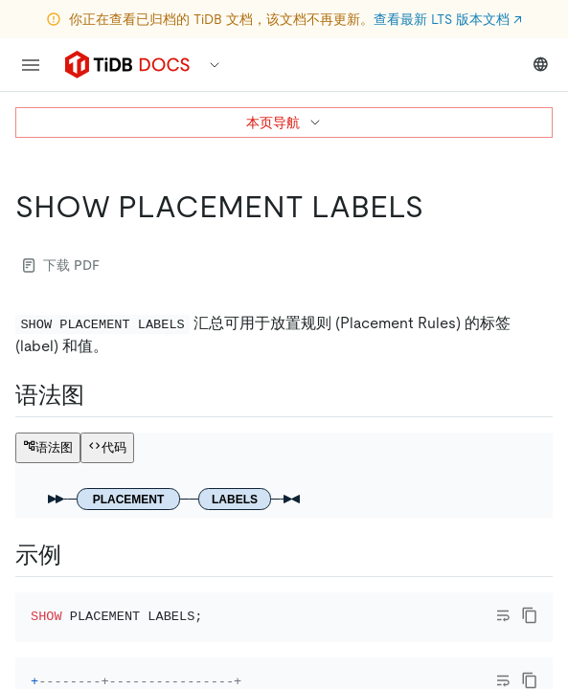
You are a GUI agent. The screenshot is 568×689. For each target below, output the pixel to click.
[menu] (30, 65)
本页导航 (284, 122)
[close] (530, 579)
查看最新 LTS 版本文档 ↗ (448, 19)
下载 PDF (61, 265)
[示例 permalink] (76, 555)
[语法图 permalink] (99, 395)
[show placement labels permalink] (438, 206)
